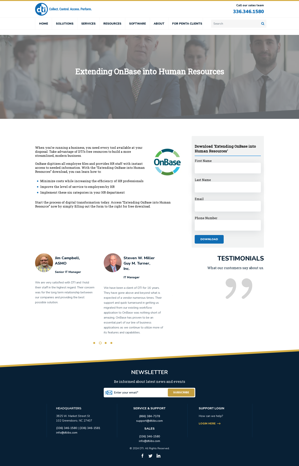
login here (207, 423)
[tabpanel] (65, 280)
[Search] (238, 24)
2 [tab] (100, 343)
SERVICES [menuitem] (88, 24)
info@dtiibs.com (66, 433)
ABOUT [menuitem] (159, 24)
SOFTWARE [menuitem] (137, 24)
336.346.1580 (248, 11)
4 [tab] (111, 343)
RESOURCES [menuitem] (112, 24)
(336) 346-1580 (66, 428)
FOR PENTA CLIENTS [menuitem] (187, 24)
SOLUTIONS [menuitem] (64, 24)
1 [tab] (94, 343)
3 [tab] (106, 343)
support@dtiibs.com (149, 421)
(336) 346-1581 (89, 428)
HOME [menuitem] (43, 24)
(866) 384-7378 (149, 416)
